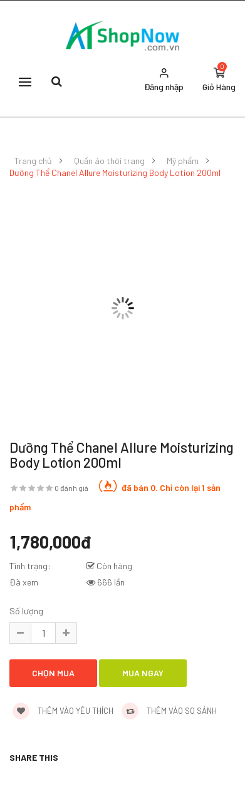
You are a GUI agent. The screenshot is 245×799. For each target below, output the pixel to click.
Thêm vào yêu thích (63, 711)
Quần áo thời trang (109, 161)
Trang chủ (33, 161)
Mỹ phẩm (183, 161)
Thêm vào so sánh (169, 711)
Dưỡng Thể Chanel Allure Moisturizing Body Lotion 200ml (115, 172)
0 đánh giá (71, 487)
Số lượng (26, 611)
